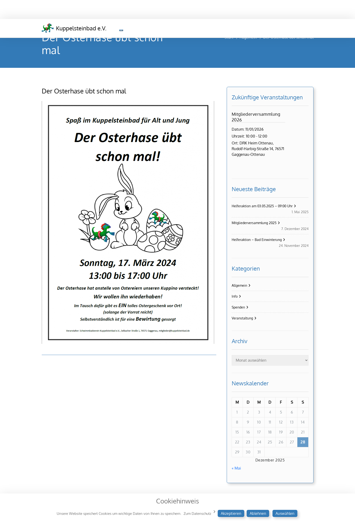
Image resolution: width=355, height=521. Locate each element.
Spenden (238, 307)
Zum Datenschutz (197, 513)
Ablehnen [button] (258, 513)
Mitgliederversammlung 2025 (254, 223)
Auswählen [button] (285, 513)
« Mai (236, 468)
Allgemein (239, 285)
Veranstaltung (242, 318)
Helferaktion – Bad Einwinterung (257, 240)
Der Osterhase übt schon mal (84, 91)
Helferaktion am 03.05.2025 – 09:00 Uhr (262, 206)
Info (235, 296)
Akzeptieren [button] (231, 513)
